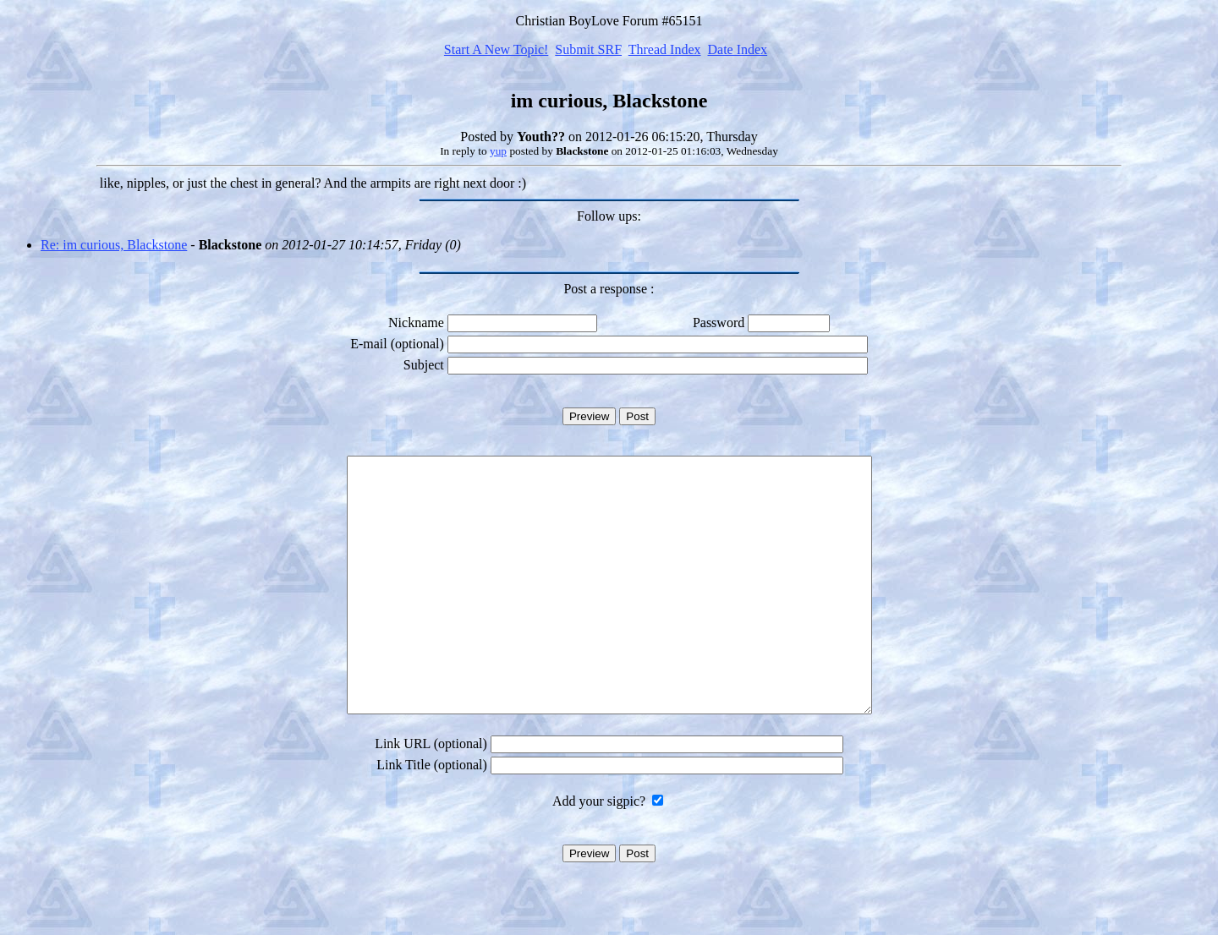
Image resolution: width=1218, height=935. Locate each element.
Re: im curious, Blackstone (114, 245)
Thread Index (664, 49)
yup (498, 151)
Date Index (737, 49)
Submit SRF (588, 49)
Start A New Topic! (496, 49)
